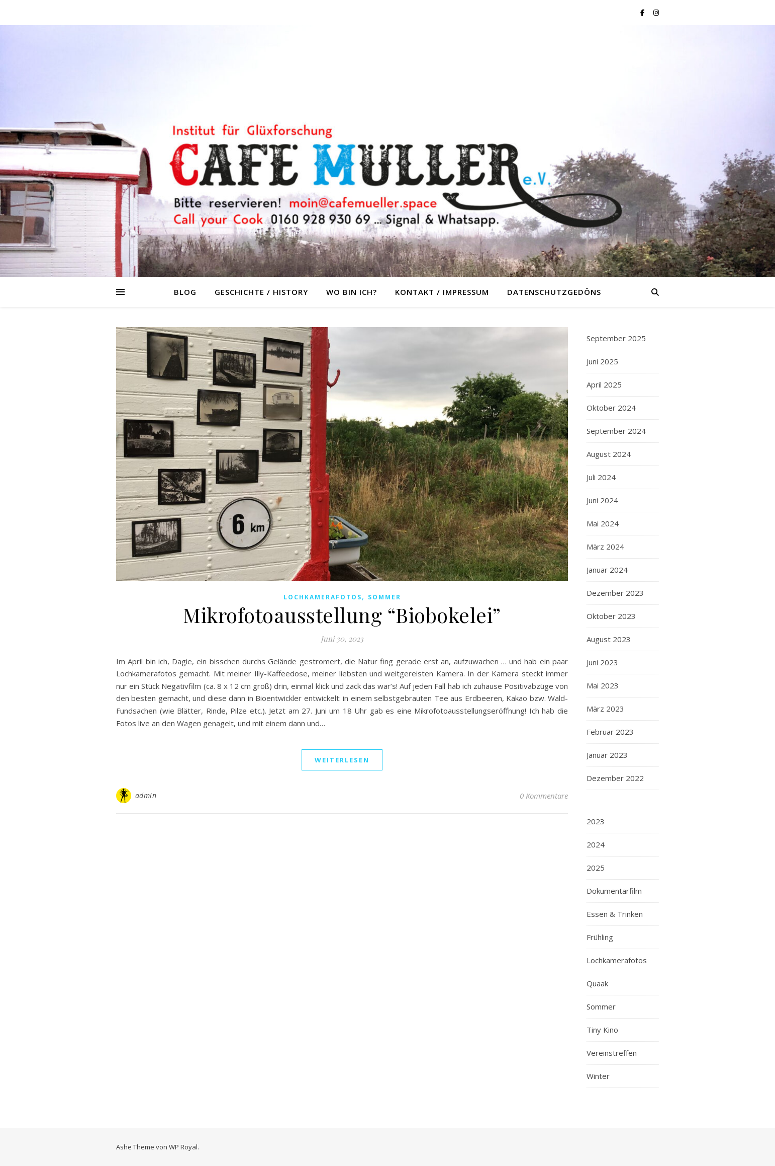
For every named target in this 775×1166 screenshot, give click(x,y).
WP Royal (183, 1146)
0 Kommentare (544, 796)
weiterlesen (342, 759)
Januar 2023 (607, 755)
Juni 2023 (602, 662)
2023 (596, 821)
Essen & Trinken (615, 914)
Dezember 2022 (615, 778)
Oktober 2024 (611, 408)
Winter (598, 1076)
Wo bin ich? (351, 292)
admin (146, 795)
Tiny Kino (602, 1030)
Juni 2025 (602, 361)
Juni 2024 (602, 500)
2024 (596, 844)
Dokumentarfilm (614, 891)
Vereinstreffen (612, 1053)
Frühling (600, 937)
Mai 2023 (603, 685)
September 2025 (616, 338)
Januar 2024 (607, 570)
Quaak (597, 983)
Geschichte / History (261, 292)
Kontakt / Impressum (442, 292)
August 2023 (609, 639)
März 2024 (605, 546)
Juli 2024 (601, 477)
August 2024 (609, 454)
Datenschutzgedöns (554, 292)
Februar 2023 (610, 732)
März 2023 (605, 709)
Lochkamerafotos (322, 597)
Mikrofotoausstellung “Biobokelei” (342, 614)
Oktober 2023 (611, 616)
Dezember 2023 (615, 593)
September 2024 (616, 431)
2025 (596, 868)
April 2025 (604, 384)
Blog (185, 292)
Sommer (384, 597)
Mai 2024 (603, 523)
